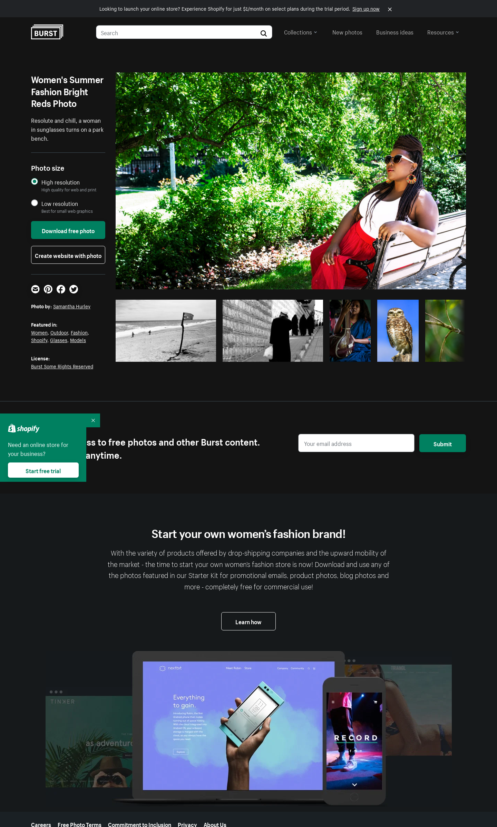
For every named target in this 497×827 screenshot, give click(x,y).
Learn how (248, 621)
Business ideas (394, 31)
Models (78, 339)
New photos (347, 31)
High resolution (60, 182)
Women (39, 332)
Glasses (58, 339)
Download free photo (68, 230)
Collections (300, 31)
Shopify (39, 339)
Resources (443, 31)
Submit (442, 443)
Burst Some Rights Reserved (62, 366)
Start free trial (43, 470)
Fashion (79, 332)
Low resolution (59, 203)
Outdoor (59, 332)
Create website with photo (68, 254)
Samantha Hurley (71, 306)
